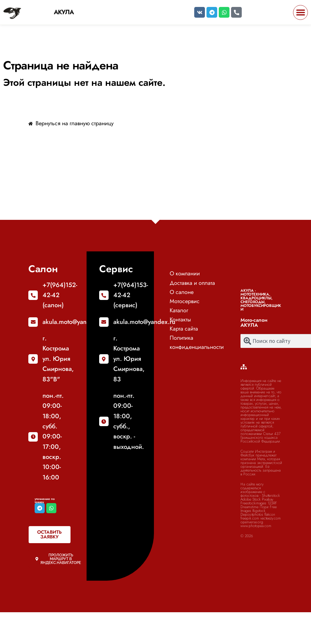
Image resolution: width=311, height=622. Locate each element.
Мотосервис (185, 301)
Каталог (179, 310)
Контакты (180, 319)
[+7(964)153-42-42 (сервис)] (104, 295)
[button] (300, 12)
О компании (185, 273)
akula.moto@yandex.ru (73, 321)
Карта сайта (184, 329)
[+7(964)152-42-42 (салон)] (33, 295)
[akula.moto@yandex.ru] (33, 322)
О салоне (182, 292)
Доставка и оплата (192, 283)
